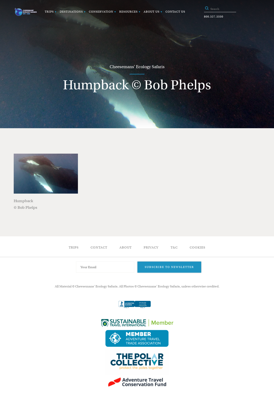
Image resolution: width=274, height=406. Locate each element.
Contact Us (175, 11)
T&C (174, 247)
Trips (49, 11)
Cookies (197, 247)
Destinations (71, 11)
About (125, 247)
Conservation (101, 11)
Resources (128, 11)
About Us (151, 11)
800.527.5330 (213, 16)
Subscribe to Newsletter (169, 267)
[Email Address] (105, 267)
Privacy (151, 247)
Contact (99, 247)
